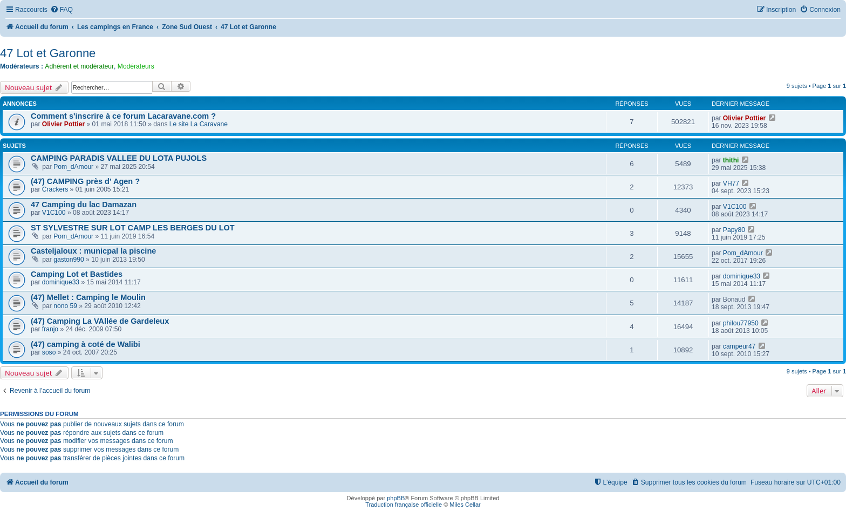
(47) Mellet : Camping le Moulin (88, 297)
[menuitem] (61, 10)
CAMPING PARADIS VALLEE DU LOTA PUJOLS (119, 158)
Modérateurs (136, 66)
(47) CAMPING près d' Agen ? (85, 181)
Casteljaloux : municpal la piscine (93, 251)
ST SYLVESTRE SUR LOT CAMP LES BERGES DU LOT (133, 227)
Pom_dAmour (73, 167)
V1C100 (54, 212)
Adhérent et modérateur (79, 66)
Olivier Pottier (63, 124)
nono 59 (65, 306)
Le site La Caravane (198, 124)
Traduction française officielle (403, 504)
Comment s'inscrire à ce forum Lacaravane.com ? (123, 116)
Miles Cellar (464, 504)
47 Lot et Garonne (47, 53)
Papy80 (734, 230)
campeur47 (739, 346)
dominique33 (60, 282)
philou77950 (741, 323)
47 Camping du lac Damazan (84, 204)
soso (49, 352)
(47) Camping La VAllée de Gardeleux (100, 321)
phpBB (396, 498)
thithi (731, 160)
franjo (50, 329)
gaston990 (68, 259)
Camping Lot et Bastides (76, 274)
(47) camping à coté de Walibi (85, 344)
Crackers (55, 189)
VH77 (731, 183)
